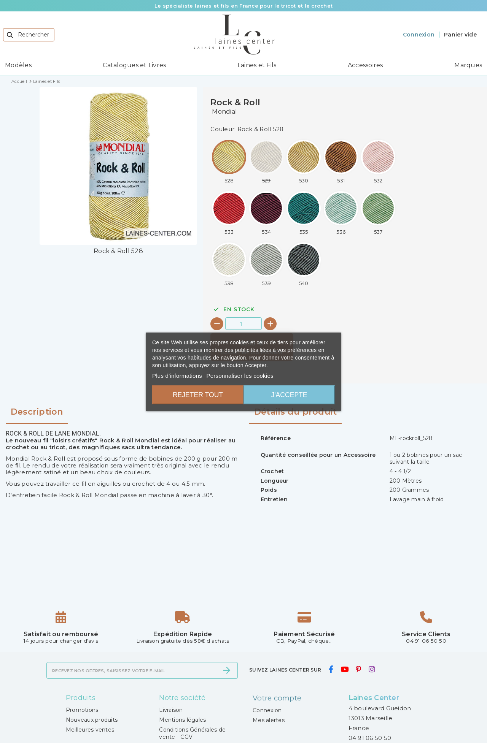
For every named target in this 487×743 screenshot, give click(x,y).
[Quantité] (243, 323)
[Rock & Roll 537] (378, 213)
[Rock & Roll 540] (303, 264)
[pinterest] (358, 670)
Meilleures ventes (90, 729)
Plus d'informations (177, 375)
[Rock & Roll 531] (341, 162)
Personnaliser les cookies (239, 375)
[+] (270, 323)
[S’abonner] (227, 670)
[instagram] (372, 670)
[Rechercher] (28, 34)
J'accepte (290, 395)
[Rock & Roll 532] (378, 162)
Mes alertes (269, 719)
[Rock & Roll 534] (266, 213)
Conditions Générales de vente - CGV (192, 733)
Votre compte (277, 698)
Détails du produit (295, 412)
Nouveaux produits (92, 719)
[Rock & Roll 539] (266, 264)
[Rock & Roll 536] (341, 213)
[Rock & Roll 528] (229, 162)
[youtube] (344, 670)
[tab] (295, 415)
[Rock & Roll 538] (229, 264)
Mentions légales (182, 719)
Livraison (171, 710)
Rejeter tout (197, 395)
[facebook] (331, 670)
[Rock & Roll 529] (266, 162)
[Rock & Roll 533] (229, 213)
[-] (216, 323)
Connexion (267, 710)
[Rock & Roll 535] (303, 213)
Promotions (82, 710)
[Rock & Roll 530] (303, 162)
